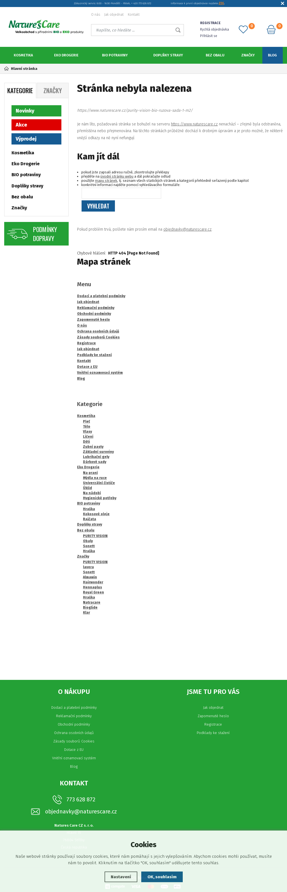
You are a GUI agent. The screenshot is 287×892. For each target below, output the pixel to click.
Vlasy (87, 432)
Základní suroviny (98, 452)
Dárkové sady (94, 462)
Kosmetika (23, 55)
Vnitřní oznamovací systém (74, 758)
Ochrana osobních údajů (74, 733)
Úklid (87, 488)
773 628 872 (80, 799)
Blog (272, 55)
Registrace (213, 724)
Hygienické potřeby (99, 498)
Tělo (86, 426)
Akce (21, 125)
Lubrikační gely (96, 457)
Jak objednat (114, 15)
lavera (88, 567)
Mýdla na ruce (95, 478)
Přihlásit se (208, 36)
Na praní (90, 473)
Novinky (25, 111)
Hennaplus (92, 587)
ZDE (221, 3)
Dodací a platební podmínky (74, 707)
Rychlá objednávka (214, 29)
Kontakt (134, 15)
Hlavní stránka (20, 69)
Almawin (90, 577)
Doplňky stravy (168, 55)
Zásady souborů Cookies (73, 741)
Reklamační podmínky (74, 716)
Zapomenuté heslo (213, 716)
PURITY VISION (95, 536)
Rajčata (89, 519)
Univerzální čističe (99, 483)
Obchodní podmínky (74, 724)
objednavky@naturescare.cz (187, 229)
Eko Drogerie (66, 55)
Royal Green (93, 592)
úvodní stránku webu (116, 176)
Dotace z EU (74, 749)
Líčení (88, 437)
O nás (95, 15)
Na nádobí (92, 493)
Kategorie (20, 90)
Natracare (91, 602)
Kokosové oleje (96, 514)
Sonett (89, 546)
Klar (86, 612)
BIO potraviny (115, 55)
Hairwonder (93, 582)
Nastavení (121, 876)
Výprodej (26, 139)
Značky (248, 55)
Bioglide (90, 607)
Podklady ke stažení (213, 733)
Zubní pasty (93, 447)
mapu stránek (106, 180)
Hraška (89, 509)
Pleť (86, 421)
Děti (86, 442)
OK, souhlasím (162, 876)
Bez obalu (215, 55)
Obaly (88, 541)
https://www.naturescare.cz (194, 124)
